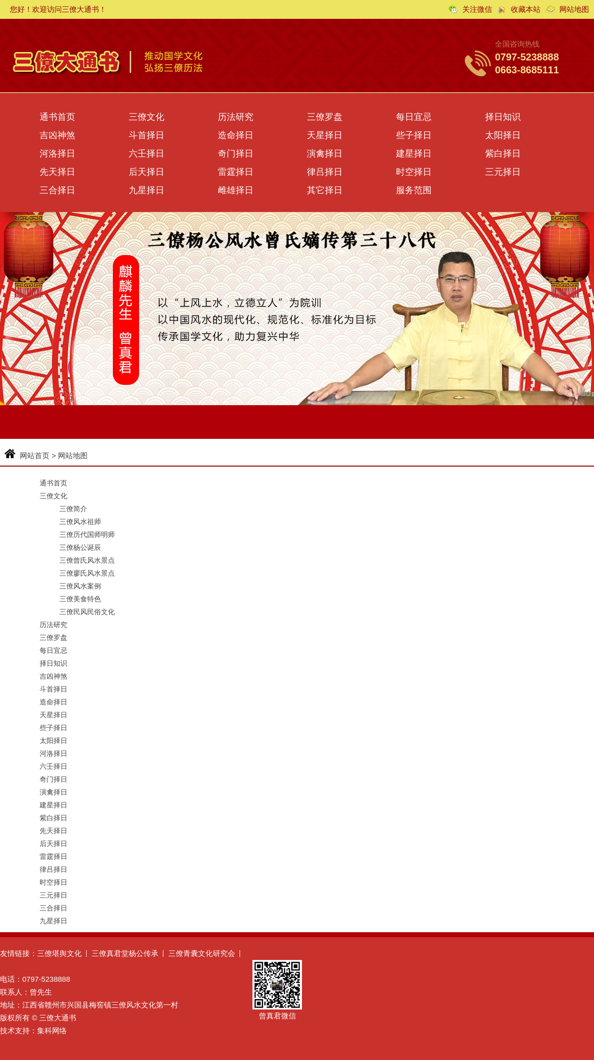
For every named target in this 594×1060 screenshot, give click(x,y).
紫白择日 (503, 154)
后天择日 (146, 172)
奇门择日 (235, 154)
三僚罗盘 (325, 117)
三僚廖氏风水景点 (87, 573)
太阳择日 (503, 135)
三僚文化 (146, 117)
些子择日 (414, 135)
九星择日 (146, 190)
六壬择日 (146, 154)
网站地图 (574, 9)
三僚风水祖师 (80, 522)
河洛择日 (57, 154)
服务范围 (414, 190)
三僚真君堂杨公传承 (125, 953)
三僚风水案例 (80, 586)
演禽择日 (325, 154)
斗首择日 (146, 135)
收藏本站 (526, 9)
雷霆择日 (235, 172)
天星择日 (325, 135)
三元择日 (503, 172)
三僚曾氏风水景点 (87, 560)
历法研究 (235, 117)
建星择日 (414, 154)
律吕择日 (325, 172)
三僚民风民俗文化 (87, 612)
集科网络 (52, 1030)
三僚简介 (73, 509)
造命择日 (235, 135)
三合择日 (57, 190)
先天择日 (57, 172)
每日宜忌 (414, 117)
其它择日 (325, 190)
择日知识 (503, 117)
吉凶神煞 (57, 135)
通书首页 (57, 117)
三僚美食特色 (80, 599)
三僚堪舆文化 (59, 953)
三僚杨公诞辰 (80, 547)
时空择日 (414, 172)
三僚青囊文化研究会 (201, 953)
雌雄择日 (235, 190)
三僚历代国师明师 (87, 534)
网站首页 (35, 455)
